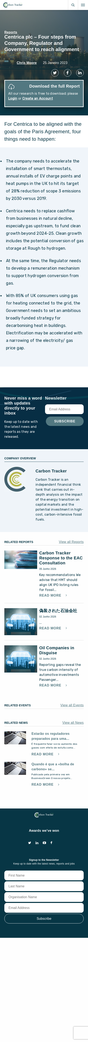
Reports (10, 32)
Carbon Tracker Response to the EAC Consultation (61, 558)
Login (12, 98)
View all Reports (71, 542)
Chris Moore (27, 63)
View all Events (72, 705)
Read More (50, 595)
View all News (73, 722)
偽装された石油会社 (58, 610)
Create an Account (37, 98)
